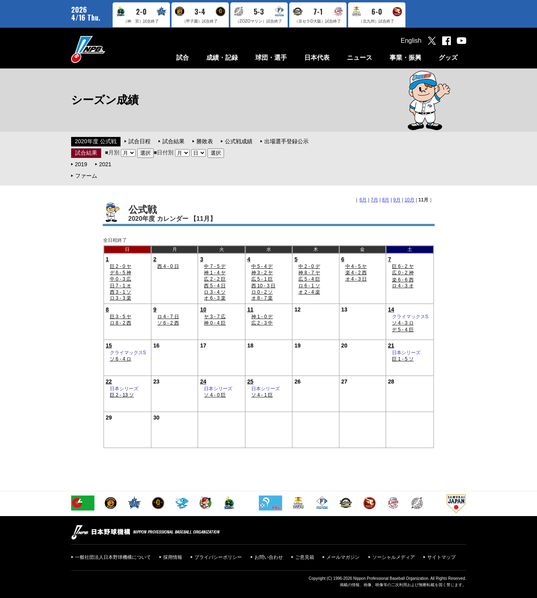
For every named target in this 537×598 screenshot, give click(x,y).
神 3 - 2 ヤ (262, 272)
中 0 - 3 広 (121, 279)
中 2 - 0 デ (309, 266)
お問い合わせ (268, 557)
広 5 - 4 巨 (309, 279)
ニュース (359, 57)
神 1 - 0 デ (262, 316)
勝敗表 (204, 141)
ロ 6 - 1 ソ (309, 286)
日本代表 (317, 57)
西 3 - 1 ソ (121, 292)
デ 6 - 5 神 (121, 272)
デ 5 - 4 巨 (403, 329)
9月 (397, 200)
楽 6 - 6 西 (403, 280)
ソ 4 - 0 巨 (215, 395)
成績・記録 (222, 57)
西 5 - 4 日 (215, 286)
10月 (410, 200)
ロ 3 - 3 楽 (121, 298)
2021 (105, 164)
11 (250, 309)
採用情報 (172, 557)
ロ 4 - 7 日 (168, 316)
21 (391, 345)
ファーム (86, 176)
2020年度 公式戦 (96, 141)
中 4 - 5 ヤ (356, 266)
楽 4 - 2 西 (356, 272)
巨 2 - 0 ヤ (121, 266)
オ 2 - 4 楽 (309, 292)
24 (203, 381)
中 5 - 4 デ (262, 266)
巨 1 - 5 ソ (403, 359)
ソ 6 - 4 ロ (121, 359)
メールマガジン (343, 557)
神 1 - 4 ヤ (215, 272)
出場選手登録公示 (286, 141)
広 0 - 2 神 (403, 272)
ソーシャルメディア (393, 557)
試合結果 (173, 141)
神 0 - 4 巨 (215, 323)
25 (250, 381)
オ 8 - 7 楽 (262, 298)
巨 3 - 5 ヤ (121, 316)
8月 (386, 200)
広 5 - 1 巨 (262, 279)
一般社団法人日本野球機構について (113, 557)
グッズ (448, 57)
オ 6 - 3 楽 (215, 298)
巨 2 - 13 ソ (122, 395)
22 (109, 381)
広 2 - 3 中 (262, 323)
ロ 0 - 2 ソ (262, 292)
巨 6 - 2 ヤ (403, 266)
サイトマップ (441, 557)
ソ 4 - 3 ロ (403, 323)
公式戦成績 (238, 141)
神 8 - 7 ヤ (309, 272)
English (411, 40)
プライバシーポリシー (218, 557)
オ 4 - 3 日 (356, 279)
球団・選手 (271, 57)
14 (391, 309)
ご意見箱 (304, 557)
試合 (182, 57)
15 (109, 345)
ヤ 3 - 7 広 (215, 316)
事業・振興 (405, 57)
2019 (81, 164)
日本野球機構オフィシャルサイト (108, 49)
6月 (363, 200)
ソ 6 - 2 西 (168, 323)
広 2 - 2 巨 (215, 279)
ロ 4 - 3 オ (403, 286)
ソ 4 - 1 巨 (262, 395)
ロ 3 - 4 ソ (215, 292)
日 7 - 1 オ (121, 286)
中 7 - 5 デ (215, 266)
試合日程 (139, 141)
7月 (374, 200)
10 (203, 309)
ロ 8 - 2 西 (121, 323)
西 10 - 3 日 (263, 286)
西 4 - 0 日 (168, 266)
